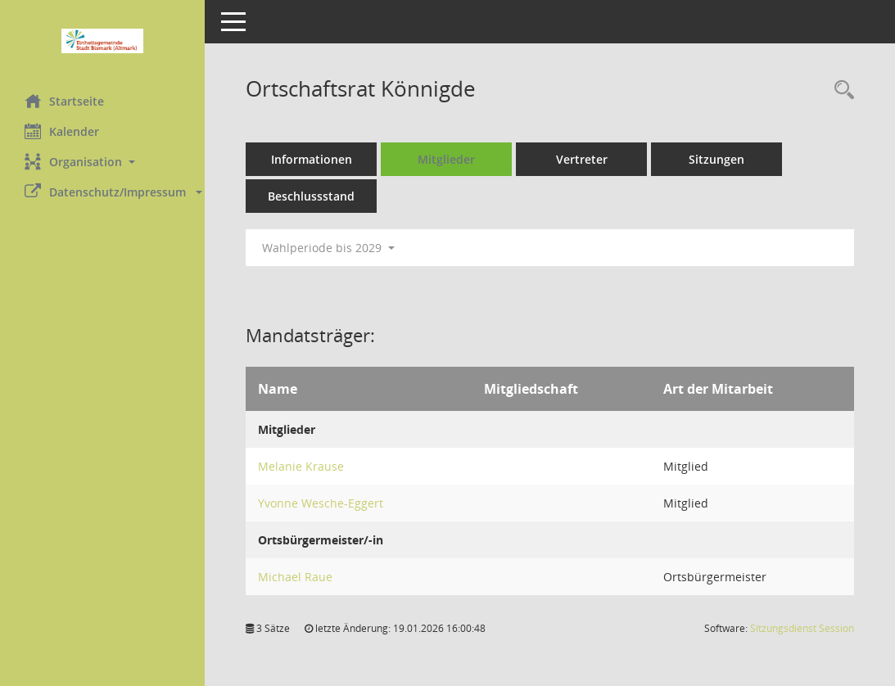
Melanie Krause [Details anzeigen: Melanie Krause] (301, 466)
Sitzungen (716, 159)
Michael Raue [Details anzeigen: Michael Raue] (295, 576)
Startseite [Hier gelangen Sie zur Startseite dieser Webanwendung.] (64, 101)
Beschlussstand (311, 196)
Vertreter (582, 159)
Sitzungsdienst (802, 628)
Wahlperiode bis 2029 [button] (328, 247)
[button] (102, 162)
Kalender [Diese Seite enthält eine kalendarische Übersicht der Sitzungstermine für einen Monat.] (62, 131)
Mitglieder (446, 159)
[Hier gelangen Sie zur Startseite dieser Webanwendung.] (102, 41)
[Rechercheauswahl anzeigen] (840, 90)
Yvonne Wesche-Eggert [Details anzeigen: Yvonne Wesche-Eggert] (320, 503)
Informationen (311, 159)
